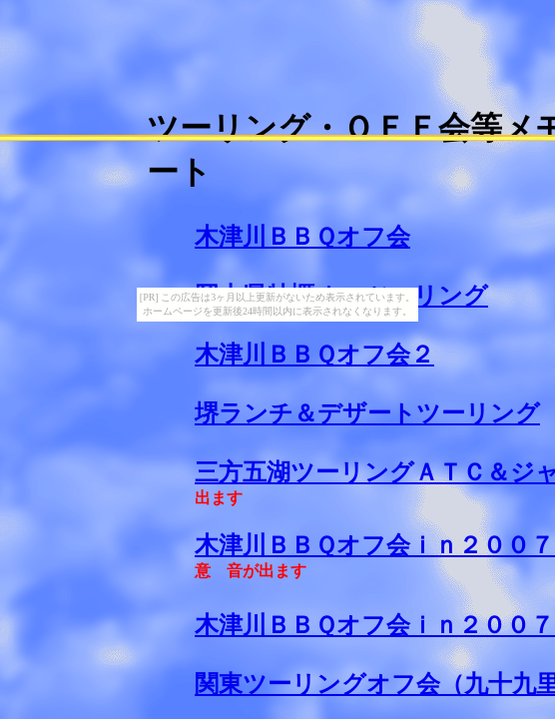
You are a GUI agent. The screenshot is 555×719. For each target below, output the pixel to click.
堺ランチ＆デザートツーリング (367, 413)
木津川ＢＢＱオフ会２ (314, 354)
